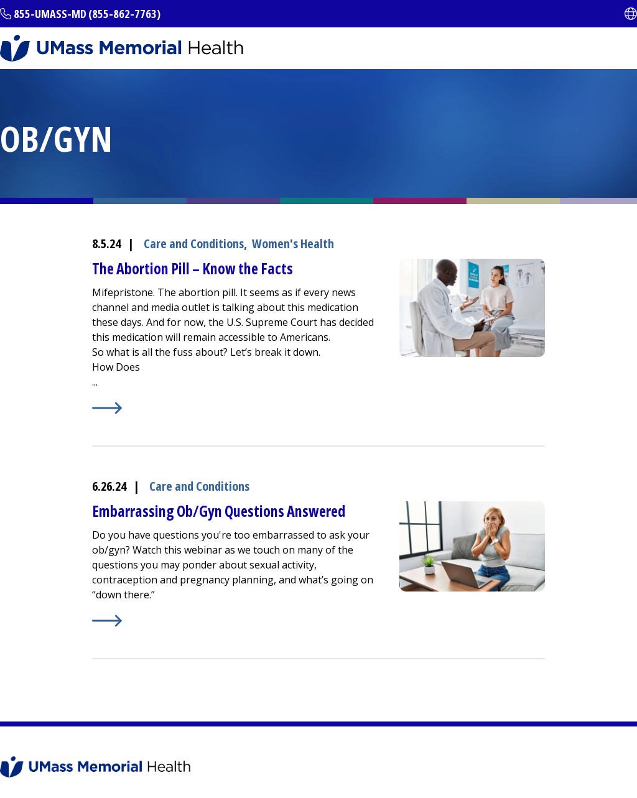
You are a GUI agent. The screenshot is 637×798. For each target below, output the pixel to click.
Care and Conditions (194, 243)
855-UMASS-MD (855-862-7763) (87, 13)
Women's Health (293, 243)
